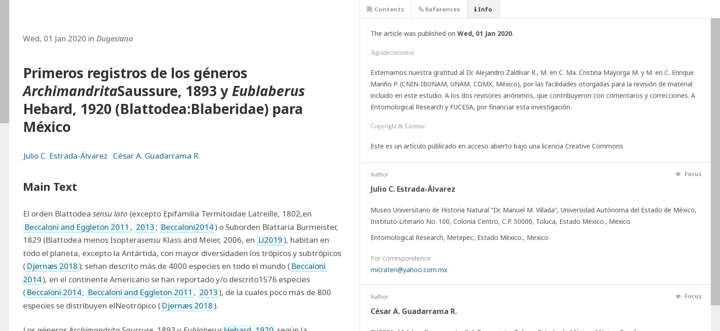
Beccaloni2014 (187, 227)
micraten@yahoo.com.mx (409, 269)
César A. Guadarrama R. (156, 155)
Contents (385, 9)
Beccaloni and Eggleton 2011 (76, 227)
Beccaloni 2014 (54, 292)
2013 (145, 227)
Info (483, 9)
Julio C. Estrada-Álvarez (65, 155)
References (439, 9)
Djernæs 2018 (52, 266)
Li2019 (270, 239)
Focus (688, 174)
